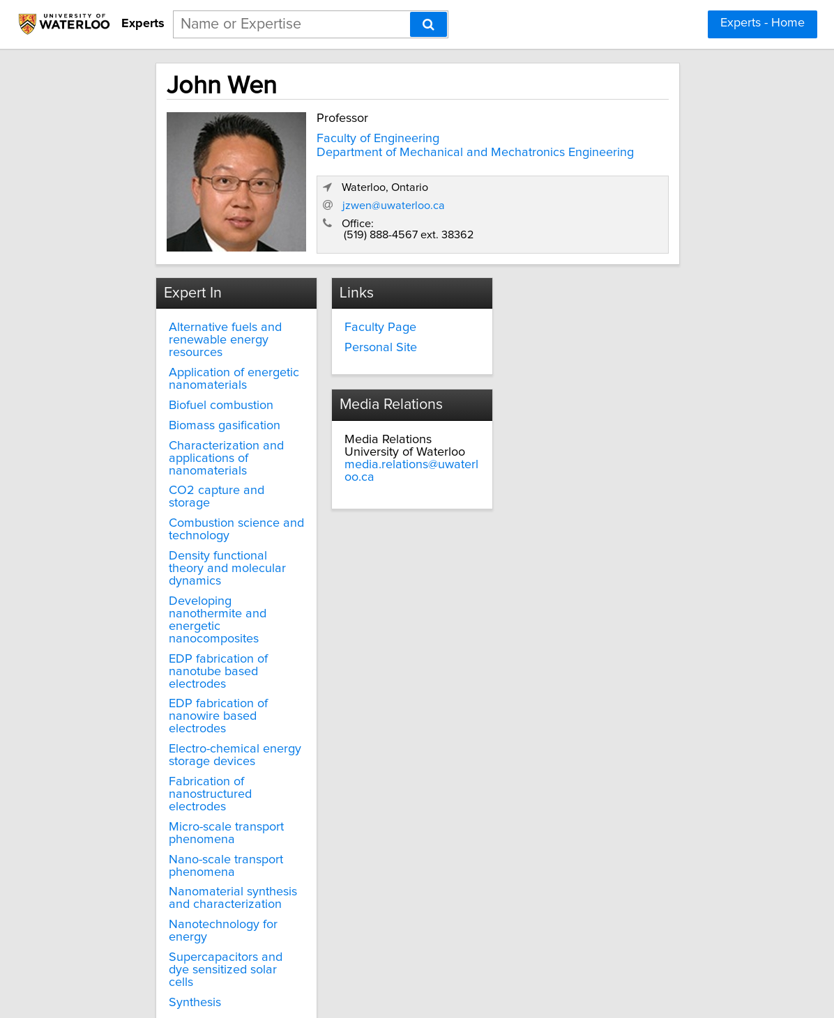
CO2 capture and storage (209, 478)
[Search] (428, 24)
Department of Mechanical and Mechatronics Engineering (362, 154)
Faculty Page (361, 315)
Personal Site (361, 336)
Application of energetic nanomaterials (204, 367)
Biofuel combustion (191, 393)
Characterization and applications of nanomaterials (196, 446)
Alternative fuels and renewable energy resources (195, 328)
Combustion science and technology (206, 505)
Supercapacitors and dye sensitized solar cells (207, 889)
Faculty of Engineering (338, 134)
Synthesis (165, 915)
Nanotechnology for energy (193, 856)
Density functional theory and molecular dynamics (207, 537)
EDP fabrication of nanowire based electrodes (213, 660)
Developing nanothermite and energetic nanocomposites (208, 576)
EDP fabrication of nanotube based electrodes (188, 621)
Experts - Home (762, 23)
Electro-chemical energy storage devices (205, 693)
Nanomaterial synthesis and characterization (203, 823)
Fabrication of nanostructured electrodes (210, 726)
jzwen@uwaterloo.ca (557, 195)
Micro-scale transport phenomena (196, 758)
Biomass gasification (194, 413)
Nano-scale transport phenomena (196, 790)
